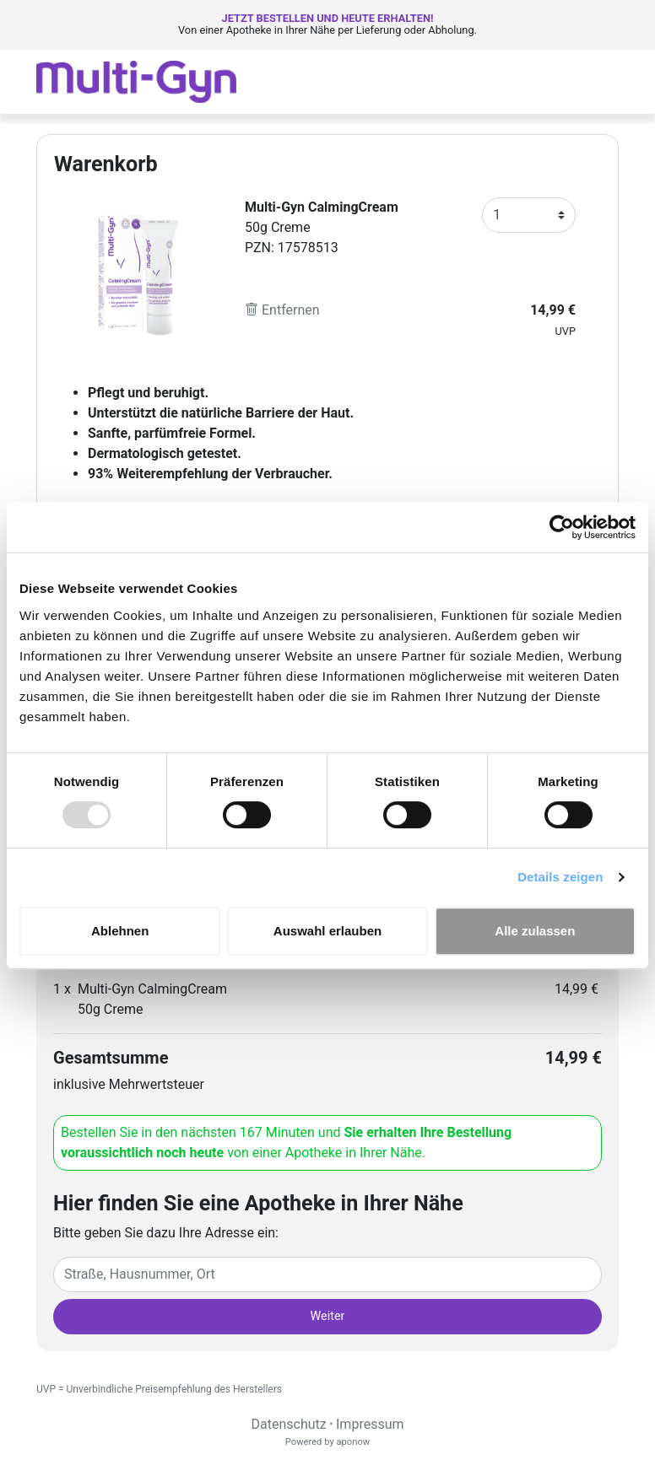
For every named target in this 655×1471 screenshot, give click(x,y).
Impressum (370, 1424)
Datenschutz (288, 1424)
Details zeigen (560, 877)
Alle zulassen (535, 931)
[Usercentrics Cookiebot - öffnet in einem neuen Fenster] (562, 527)
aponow (353, 1441)
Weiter (328, 1316)
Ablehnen (120, 931)
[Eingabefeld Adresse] (327, 1274)
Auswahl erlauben (327, 931)
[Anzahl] (529, 215)
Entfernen (282, 310)
